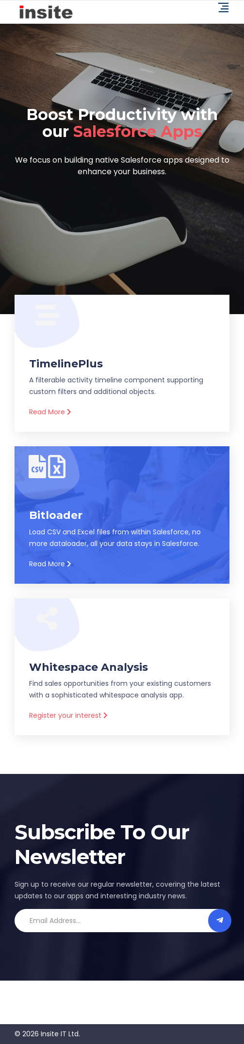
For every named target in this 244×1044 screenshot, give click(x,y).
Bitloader (55, 515)
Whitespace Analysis (88, 667)
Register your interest (68, 715)
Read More (50, 412)
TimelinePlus (66, 363)
